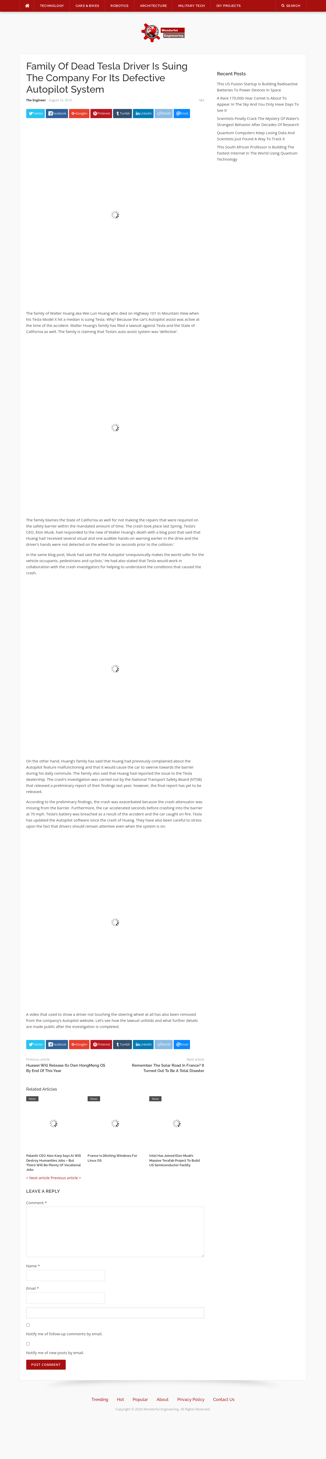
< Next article (38, 1177)
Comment (36, 1202)
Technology (52, 6)
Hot (120, 1399)
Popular (140, 1399)
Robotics (119, 6)
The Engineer (36, 100)
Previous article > (66, 1177)
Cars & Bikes (87, 6)
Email (32, 1288)
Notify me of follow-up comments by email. (64, 1333)
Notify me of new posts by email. (55, 1352)
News (32, 1099)
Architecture (153, 6)
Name (33, 1265)
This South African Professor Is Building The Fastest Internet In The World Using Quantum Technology (257, 153)
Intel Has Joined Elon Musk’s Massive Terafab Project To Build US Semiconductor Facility (174, 1160)
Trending (99, 1399)
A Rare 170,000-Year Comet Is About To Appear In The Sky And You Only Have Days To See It (258, 104)
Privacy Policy (191, 1399)
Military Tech (191, 6)
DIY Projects (228, 6)
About (163, 1399)
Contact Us (224, 1399)
